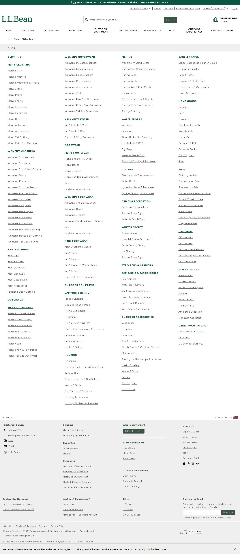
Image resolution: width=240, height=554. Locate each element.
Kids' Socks (71, 271)
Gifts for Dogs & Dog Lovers (194, 255)
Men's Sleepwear (17, 113)
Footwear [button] (75, 30)
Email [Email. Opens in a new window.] (9, 446)
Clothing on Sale (187, 175)
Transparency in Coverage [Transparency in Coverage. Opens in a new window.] (63, 531)
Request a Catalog (192, 458)
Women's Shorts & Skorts (22, 187)
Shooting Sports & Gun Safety (82, 379)
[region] (120, 2)
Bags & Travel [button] (128, 30)
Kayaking (127, 125)
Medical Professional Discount (78, 466)
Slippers (182, 293)
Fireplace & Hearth (189, 125)
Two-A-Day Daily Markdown (194, 217)
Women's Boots (74, 209)
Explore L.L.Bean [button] (222, 30)
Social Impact (190, 437)
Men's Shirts (15, 70)
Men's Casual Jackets (20, 319)
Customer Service (140, 8)
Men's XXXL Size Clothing (22, 143)
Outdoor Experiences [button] (194, 30)
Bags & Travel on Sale (190, 199)
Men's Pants (15, 95)
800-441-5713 (12, 430)
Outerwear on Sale (189, 181)
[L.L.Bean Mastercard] (216, 8)
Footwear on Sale (188, 187)
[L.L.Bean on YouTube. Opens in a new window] (197, 463)
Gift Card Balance (131, 515)
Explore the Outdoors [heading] (15, 499)
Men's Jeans (15, 88)
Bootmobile (129, 458)
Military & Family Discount (75, 477)
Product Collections (26, 526)
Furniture (183, 119)
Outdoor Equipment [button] (101, 30)
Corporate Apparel (132, 481)
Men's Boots (72, 165)
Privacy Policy (224, 517)
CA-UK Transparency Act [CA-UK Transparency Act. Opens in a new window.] (34, 531)
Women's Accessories (20, 223)
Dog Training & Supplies (78, 391)
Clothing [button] (27, 30)
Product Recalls (11, 531)
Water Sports (132, 119)
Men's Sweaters (17, 76)
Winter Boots (186, 299)
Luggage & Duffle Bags (192, 81)
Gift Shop (185, 231)
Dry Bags (127, 149)
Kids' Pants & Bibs (75, 131)
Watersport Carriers (133, 285)
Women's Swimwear (19, 199)
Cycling (127, 169)
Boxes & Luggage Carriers (136, 297)
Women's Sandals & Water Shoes (83, 221)
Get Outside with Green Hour (18, 509)
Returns (67, 453)
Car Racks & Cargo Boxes (140, 273)
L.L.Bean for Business (190, 343)
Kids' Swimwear (16, 267)
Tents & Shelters (74, 298)
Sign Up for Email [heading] (193, 499)
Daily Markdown (187, 223)
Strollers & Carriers (137, 265)
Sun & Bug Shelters (133, 341)
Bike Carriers (129, 279)
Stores (157, 8)
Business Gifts (129, 476)
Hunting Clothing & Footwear (81, 403)
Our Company (190, 447)
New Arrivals (185, 275)
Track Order (133, 431)
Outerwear (16, 299)
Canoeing (127, 131)
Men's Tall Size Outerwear (22, 355)
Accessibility (86, 531)
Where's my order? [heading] (134, 425)
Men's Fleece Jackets (20, 325)
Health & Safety (74, 347)
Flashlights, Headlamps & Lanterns (141, 359)
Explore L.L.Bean (191, 431)
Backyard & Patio (188, 143)
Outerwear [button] (51, 30)
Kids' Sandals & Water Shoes (81, 265)
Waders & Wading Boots (135, 63)
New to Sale (185, 211)
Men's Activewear (18, 125)
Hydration (70, 317)
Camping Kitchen (74, 341)
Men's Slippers (73, 171)
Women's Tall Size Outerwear (81, 111)
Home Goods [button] (152, 30)
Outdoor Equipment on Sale (194, 193)
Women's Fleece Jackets (79, 75)
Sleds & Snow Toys (132, 213)
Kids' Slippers (72, 259)
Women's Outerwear (80, 56)
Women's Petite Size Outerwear (83, 105)
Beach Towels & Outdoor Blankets (141, 347)
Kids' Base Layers (18, 279)
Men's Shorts (15, 101)
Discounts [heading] (69, 461)
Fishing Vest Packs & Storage (138, 69)
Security (43, 526)
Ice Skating (128, 251)
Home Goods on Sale (190, 205)
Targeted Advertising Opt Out (19, 535)
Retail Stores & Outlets (191, 331)
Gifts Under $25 (187, 261)
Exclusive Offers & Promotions (77, 487)
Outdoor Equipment (80, 285)
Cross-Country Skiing (133, 245)
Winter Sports (132, 227)
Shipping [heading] (68, 425)
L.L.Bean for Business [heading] (135, 470)
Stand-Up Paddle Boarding (137, 137)
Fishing (127, 56)
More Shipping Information (76, 435)
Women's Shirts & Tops (21, 157)
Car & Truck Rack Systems (136, 303)
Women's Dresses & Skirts (23, 193)
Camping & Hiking (77, 292)
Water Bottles (130, 181)
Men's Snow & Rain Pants (22, 349)
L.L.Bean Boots (187, 281)
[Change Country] (226, 418)
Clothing (14, 56)
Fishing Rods (129, 75)
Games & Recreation (136, 201)
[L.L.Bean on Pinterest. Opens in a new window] (188, 463)
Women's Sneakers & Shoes (80, 203)
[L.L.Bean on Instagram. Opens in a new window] (193, 463)
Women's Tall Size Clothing (23, 241)
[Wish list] (228, 21)
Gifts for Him (185, 237)
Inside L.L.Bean (190, 442)
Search (170, 19)
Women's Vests (73, 93)
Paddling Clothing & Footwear (139, 161)
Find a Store (129, 448)
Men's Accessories (18, 131)
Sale (181, 169)
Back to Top (10, 417)
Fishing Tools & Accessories (137, 105)
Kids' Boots (71, 253)
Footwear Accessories (77, 189)
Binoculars (70, 361)
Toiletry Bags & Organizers (193, 87)
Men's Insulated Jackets (21, 313)
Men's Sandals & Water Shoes (81, 177)
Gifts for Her (185, 243)
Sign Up (228, 512)
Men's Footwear (77, 152)
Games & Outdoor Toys (135, 207)
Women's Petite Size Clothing (25, 235)
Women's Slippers (75, 215)
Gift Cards (168, 8)
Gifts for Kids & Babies (191, 249)
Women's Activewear (20, 217)
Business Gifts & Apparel (188, 8)
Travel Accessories (188, 93)
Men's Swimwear (17, 107)
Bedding (183, 107)
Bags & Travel (188, 56)
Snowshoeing (129, 233)
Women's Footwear (79, 196)
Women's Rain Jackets (77, 81)
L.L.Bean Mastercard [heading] (76, 499)
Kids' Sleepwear (17, 273)
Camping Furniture (75, 335)
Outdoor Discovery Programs (17, 504)
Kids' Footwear (76, 240)
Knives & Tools (73, 385)
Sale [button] (171, 30)
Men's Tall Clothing (18, 137)
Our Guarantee (70, 448)
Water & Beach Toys (133, 155)
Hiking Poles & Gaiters (77, 323)
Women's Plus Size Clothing (24, 229)
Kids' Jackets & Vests (76, 125)
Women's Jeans (17, 175)
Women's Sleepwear (19, 205)
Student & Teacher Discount (77, 482)
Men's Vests (14, 343)
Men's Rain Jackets (19, 331)
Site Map (7, 526)
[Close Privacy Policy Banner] (235, 549)
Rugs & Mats (185, 131)
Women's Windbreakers (78, 87)
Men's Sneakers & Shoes (78, 158)
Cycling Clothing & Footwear (138, 193)
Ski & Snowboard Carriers (136, 291)
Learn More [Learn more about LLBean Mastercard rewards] (68, 504)
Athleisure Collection (190, 311)
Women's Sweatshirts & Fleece (25, 169)
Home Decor (185, 137)
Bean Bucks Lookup (73, 509)
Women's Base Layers (20, 211)
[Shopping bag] (224, 18)
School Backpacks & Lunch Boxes (197, 63)
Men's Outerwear (20, 307)
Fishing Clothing (131, 111)
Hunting (71, 355)
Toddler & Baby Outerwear (80, 137)
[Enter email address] (202, 512)
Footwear (72, 145)
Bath (181, 113)
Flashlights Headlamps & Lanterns (84, 329)
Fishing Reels (129, 81)
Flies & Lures (129, 93)
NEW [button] (8, 30)
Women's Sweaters (19, 163)
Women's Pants (17, 181)
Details (164, 2)
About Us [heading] (188, 426)
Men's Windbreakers (19, 337)
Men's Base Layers (18, 119)
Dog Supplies (129, 383)
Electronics (128, 353)
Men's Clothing (19, 64)
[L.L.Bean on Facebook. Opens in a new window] (184, 463)
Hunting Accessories (76, 397)
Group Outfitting (131, 486)
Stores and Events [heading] (133, 442)
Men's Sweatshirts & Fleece (23, 82)
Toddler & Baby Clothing (21, 291)
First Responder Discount (75, 471)
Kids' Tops (13, 255)
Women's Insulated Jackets (80, 63)
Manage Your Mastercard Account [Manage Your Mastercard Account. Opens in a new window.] (80, 515)
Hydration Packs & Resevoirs (138, 187)
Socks (68, 183)
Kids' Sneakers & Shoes (78, 247)
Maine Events (129, 453)
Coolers (126, 377)
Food (181, 161)
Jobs (185, 453)
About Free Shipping (73, 430)
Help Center (12, 452)
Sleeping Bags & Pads (77, 305)
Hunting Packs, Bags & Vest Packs (84, 367)
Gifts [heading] (126, 499)
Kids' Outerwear (77, 119)
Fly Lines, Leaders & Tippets (137, 99)
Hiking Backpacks (75, 311)
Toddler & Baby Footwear (79, 277)
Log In (235, 8)
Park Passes (128, 389)
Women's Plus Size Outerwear (82, 99)
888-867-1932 (28, 435)
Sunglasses (128, 323)
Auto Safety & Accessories (137, 309)
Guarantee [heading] (69, 443)
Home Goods (187, 101)
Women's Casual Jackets (79, 69)
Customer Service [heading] (14, 425)
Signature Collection (190, 317)
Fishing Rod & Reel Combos (138, 87)
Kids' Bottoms (16, 261)
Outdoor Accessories (138, 316)
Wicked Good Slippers (190, 287)
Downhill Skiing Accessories (137, 239)
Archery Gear (72, 373)
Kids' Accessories (17, 285)
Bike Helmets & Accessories (138, 175)
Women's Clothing (21, 151)
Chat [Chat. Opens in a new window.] (8, 440)
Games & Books (187, 149)
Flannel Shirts (186, 305)
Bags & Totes (185, 75)
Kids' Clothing (18, 249)
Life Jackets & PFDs (133, 143)
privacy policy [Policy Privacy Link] (145, 549)
